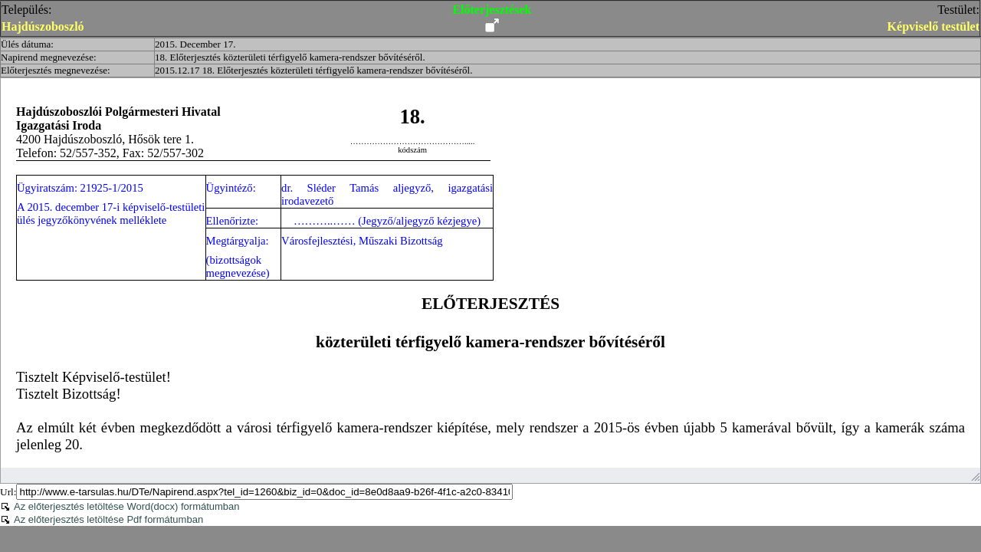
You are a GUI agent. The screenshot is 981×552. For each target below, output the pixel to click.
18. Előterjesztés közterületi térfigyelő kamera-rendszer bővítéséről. (290, 57)
